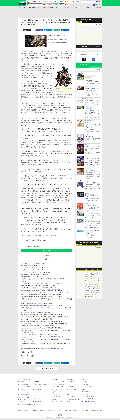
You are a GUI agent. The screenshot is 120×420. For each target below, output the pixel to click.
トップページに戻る (46, 368)
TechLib (70, 404)
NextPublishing (38, 401)
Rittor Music (55, 379)
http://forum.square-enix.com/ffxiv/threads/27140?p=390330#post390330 (43, 279)
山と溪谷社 (54, 392)
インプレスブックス (39, 398)
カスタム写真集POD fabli (90, 398)
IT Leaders (22, 389)
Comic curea (86, 384)
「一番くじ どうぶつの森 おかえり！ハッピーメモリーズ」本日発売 (92, 126)
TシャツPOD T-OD (58, 386)
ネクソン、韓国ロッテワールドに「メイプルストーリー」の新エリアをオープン (92, 215)
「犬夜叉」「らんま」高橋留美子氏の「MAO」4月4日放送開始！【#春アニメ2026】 (92, 148)
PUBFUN (84, 389)
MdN (68, 394)
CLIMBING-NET (57, 396)
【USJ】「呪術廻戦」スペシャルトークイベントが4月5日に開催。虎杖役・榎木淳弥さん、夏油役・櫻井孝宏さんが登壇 (92, 198)
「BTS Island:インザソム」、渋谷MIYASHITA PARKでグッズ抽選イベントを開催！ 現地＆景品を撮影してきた (92, 84)
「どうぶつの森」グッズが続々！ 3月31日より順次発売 (90, 270)
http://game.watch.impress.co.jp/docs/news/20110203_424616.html (41, 328)
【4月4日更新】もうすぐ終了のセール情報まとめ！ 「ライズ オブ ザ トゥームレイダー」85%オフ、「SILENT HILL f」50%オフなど (92, 114)
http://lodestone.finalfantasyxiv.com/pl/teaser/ (34, 274)
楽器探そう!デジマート (59, 384)
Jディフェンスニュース (74, 384)
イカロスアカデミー (73, 392)
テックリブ (69, 401)
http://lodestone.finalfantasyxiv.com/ (32, 270)
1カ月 (98, 21)
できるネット (23, 401)
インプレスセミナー (39, 389)
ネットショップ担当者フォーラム (42, 384)
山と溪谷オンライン (58, 394)
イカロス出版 (70, 379)
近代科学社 (54, 399)
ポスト (28, 30)
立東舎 (55, 389)
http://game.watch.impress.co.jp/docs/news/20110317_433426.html (41, 321)
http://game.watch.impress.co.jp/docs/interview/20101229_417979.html (42, 348)
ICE (83, 379)
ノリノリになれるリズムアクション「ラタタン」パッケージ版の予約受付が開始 (92, 223)
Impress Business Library (40, 386)
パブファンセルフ (88, 391)
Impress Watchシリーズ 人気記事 (89, 242)
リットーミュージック (59, 381)
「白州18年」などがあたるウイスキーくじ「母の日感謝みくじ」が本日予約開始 (92, 207)
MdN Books (71, 396)
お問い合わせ (35, 410)
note (58, 30)
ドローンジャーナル (24, 392)
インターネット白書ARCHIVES (27, 404)
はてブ (49, 30)
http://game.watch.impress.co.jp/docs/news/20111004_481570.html (41, 305)
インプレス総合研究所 (25, 386)
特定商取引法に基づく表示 (96, 410)
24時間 (85, 21)
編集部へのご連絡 (54, 410)
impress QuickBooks (88, 386)
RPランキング (82, 67)
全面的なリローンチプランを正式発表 (58, 55)
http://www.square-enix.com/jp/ (30, 265)
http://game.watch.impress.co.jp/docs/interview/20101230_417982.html (42, 337)
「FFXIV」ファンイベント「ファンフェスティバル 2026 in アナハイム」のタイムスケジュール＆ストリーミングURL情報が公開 (92, 237)
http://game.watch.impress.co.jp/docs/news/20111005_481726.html (41, 296)
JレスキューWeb (72, 389)
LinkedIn (66, 30)
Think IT (22, 381)
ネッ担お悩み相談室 (24, 394)
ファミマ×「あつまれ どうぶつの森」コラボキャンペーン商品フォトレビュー (92, 274)
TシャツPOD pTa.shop (89, 396)
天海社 (85, 381)
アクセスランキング (85, 19)
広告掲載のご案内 (44, 410)
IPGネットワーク (86, 394)
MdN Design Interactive (74, 399)
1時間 (79, 21)
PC (56, 7)
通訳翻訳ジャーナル (73, 386)
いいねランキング (95, 67)
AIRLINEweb (72, 381)
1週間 (92, 21)
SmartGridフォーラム (40, 381)
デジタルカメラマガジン (25, 399)
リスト (33, 30)
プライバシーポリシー (65, 410)
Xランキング (83, 64)
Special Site (83, 46)
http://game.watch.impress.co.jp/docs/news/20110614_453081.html (41, 314)
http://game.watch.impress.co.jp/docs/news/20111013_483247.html (41, 290)
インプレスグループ (83, 410)
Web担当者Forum (24, 384)
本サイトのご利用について (24, 410)
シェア (40, 30)
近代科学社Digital (58, 401)
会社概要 (75, 410)
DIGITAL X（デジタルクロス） (42, 392)
